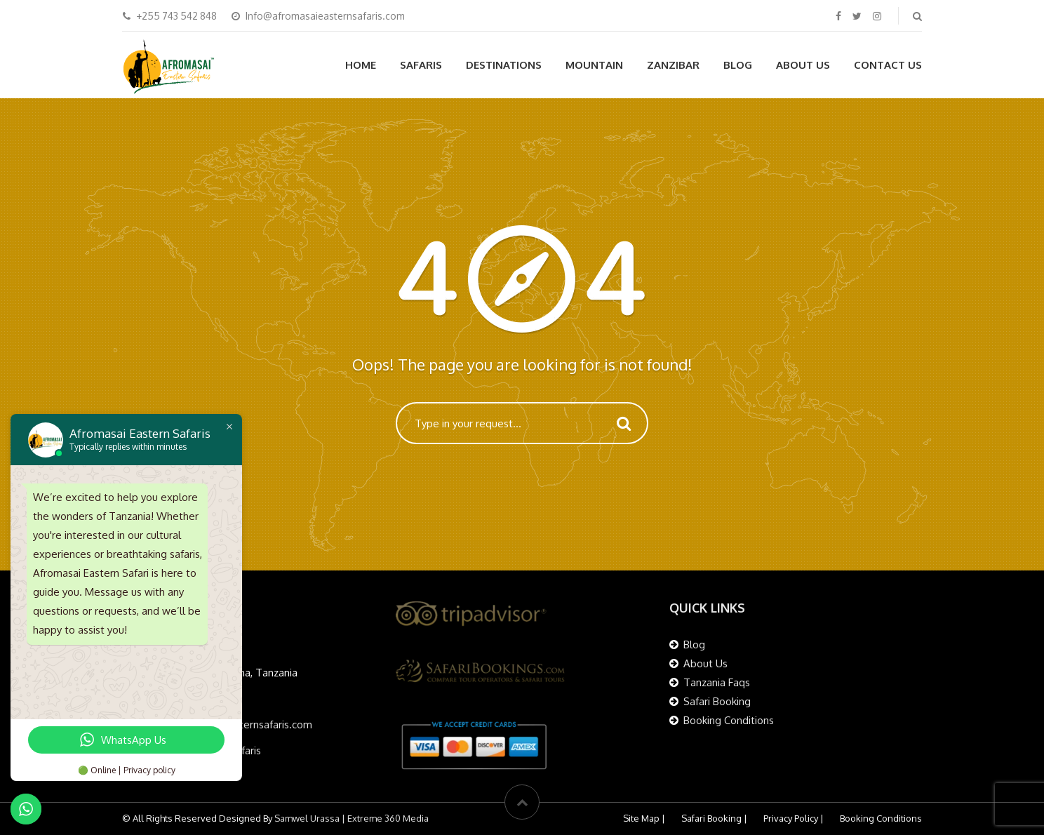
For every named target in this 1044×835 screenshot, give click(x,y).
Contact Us (888, 65)
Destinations (504, 65)
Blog (737, 65)
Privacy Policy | (793, 818)
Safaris (421, 65)
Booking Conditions (728, 720)
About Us (803, 65)
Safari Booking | (714, 818)
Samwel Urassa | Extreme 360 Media (350, 818)
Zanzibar (673, 65)
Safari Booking (717, 701)
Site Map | (644, 818)
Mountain (594, 65)
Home (360, 65)
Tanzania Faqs (716, 682)
